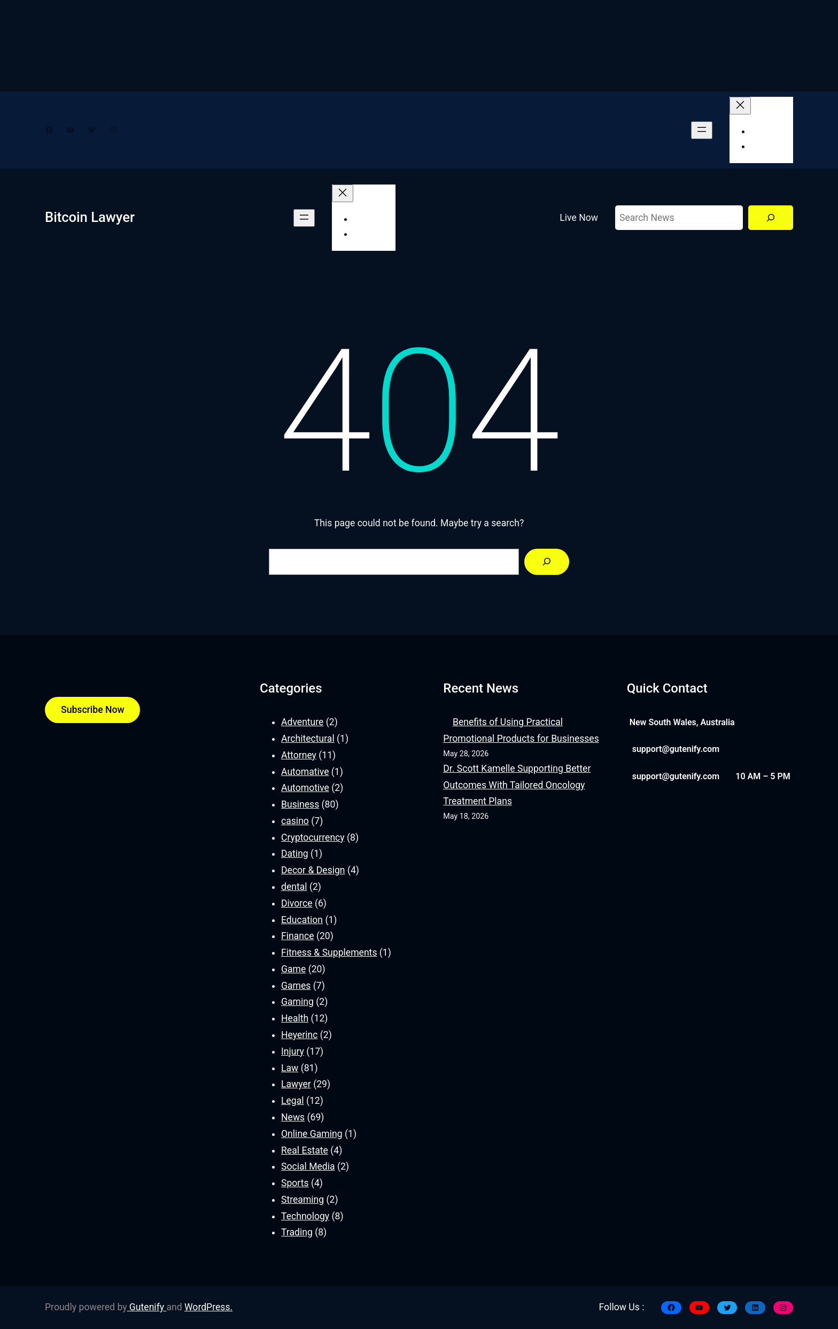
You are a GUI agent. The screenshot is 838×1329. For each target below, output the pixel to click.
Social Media (308, 1166)
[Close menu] (740, 105)
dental (294, 886)
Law (289, 1068)
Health (294, 1018)
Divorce (297, 903)
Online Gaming (312, 1133)
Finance (297, 936)
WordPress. (208, 1307)
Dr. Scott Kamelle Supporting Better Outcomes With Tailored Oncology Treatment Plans (517, 785)
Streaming (302, 1199)
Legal (292, 1100)
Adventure (302, 722)
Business (300, 804)
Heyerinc (299, 1035)
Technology (305, 1216)
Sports (295, 1183)
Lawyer (296, 1084)
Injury (292, 1051)
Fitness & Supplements (329, 952)
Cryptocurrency (313, 837)
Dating (294, 853)
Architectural (308, 738)
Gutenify (147, 1307)
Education (302, 920)
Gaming (297, 1001)
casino (295, 821)
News (293, 1117)
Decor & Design (313, 870)
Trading (297, 1232)
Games (296, 985)
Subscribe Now (92, 709)
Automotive (305, 787)
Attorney (298, 755)
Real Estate (304, 1150)
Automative (305, 771)
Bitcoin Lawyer (90, 217)
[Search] (770, 218)
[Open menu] (701, 130)
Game (293, 969)
